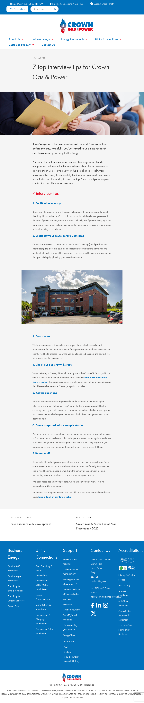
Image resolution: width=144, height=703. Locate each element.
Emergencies (69, 641)
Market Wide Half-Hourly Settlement (125, 629)
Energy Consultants (74, 39)
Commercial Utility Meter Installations (41, 585)
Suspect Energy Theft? (102, 3)
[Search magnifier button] (55, 9)
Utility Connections (108, 39)
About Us (16, 39)
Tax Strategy (124, 585)
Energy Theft (69, 635)
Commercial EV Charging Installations (42, 619)
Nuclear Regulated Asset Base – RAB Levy (71, 656)
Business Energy (42, 39)
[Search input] (43, 9)
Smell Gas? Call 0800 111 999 (26, 3)
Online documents (71, 609)
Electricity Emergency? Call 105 (67, 3)
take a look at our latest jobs (54, 496)
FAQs (65, 646)
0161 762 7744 (102, 588)
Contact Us (48, 45)
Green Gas (13, 606)
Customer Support (21, 45)
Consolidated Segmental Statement (124, 615)
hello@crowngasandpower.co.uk (106, 596)
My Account (17, 9)
